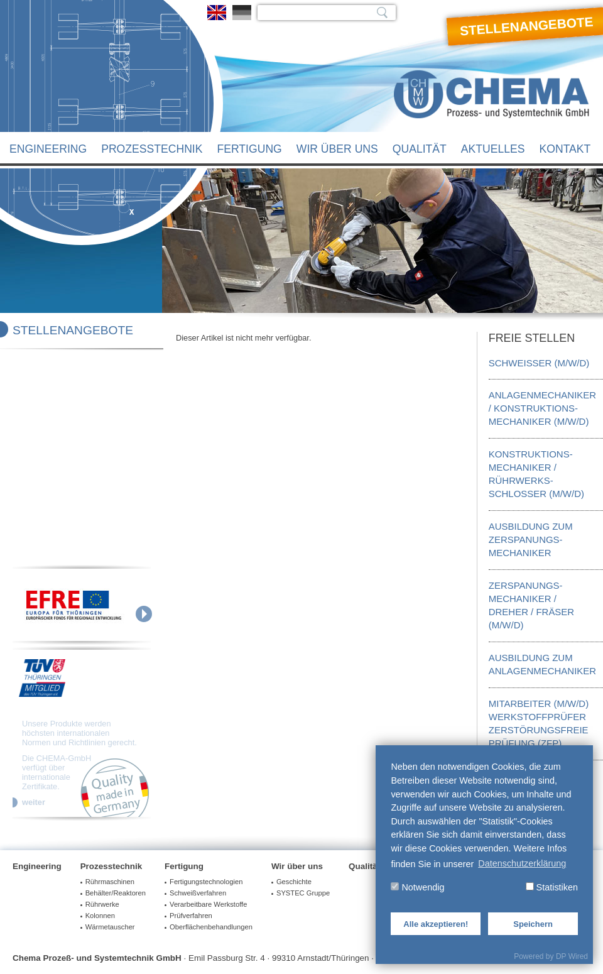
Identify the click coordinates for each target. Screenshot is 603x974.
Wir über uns (337, 149)
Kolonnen (100, 915)
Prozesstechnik (151, 149)
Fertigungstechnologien (206, 881)
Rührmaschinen (109, 881)
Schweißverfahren (198, 893)
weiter (33, 802)
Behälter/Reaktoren (115, 893)
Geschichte (294, 881)
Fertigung (249, 149)
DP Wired (572, 956)
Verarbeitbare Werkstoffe (208, 904)
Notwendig (417, 887)
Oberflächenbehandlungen (211, 927)
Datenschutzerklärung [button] (522, 863)
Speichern (533, 924)
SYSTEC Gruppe (303, 893)
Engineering (48, 149)
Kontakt (565, 149)
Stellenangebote (73, 330)
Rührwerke (102, 904)
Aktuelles (493, 149)
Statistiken (552, 887)
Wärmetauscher (110, 927)
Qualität (420, 149)
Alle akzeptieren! (435, 924)
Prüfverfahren (191, 915)
